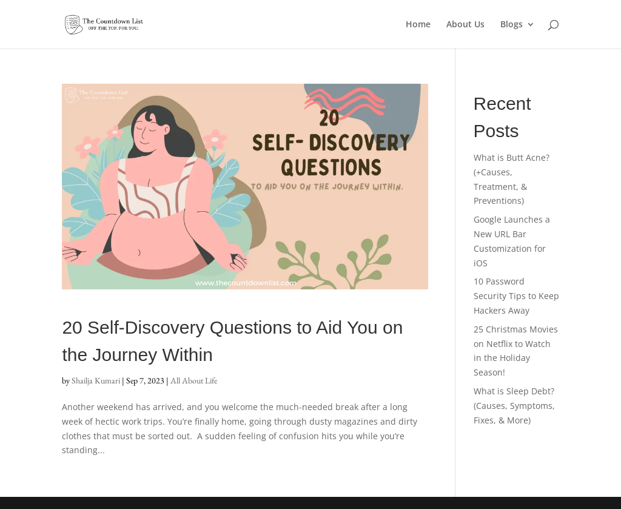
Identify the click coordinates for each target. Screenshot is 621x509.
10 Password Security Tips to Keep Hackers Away (516, 295)
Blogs (511, 25)
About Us (465, 25)
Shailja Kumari (96, 380)
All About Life (193, 380)
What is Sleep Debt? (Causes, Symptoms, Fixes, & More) (514, 405)
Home (418, 25)
